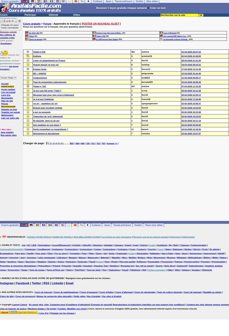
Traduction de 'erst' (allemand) (48, 116)
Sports (159, 266)
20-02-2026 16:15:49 (191, 112)
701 (93, 143)
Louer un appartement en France (49, 60)
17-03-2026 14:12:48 (191, 69)
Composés (30, 249)
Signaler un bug (9, 109)
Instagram (7, 283)
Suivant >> (112, 143)
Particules (82, 262)
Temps (24, 270)
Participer (30, 15)
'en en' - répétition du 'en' (45, 103)
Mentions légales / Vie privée (42, 309)
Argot (136, 245)
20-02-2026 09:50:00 (191, 125)
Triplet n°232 (100, 36)
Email (69, 283)
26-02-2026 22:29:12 (191, 95)
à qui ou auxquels (42, 112)
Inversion (14, 257)
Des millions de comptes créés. (8, 35)
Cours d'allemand (170, 33)
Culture (96, 225)
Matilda (132, 257)
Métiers (207, 257)
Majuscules (93, 257)
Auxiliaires (162, 245)
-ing (23, 245)
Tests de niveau (37, 270)
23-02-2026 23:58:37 (191, 103)
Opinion (52, 262)
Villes (177, 270)
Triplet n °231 (39, 86)
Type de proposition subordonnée (49, 82)
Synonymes (13, 270)
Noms (21, 262)
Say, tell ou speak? (145, 266)
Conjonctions (71, 249)
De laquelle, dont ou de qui (46, 121)
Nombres (11, 262)
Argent (128, 245)
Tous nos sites (154, 225)
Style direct (169, 266)
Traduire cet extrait (10, 112)
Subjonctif (182, 266)
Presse (4, 104)
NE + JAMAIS (39, 73)
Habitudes (155, 253)
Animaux (118, 245)
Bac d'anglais (93, 296)
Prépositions (44, 266)
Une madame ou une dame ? (47, 125)
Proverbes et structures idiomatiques (18, 266)
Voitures (186, 270)
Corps (132, 249)
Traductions (114, 270)
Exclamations (6, 253)
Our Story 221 (34, 33)
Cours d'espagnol (89, 292)
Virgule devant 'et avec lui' (46, 65)
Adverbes (97, 245)
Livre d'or (6, 95)
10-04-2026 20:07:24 (191, 52)
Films (50, 253)
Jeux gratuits (7, 132)
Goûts (112, 253)
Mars (124, 257)
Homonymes (195, 253)
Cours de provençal (25, 296)
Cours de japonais (193, 292)
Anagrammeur (40, 78)
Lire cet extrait (8, 92)
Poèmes (178, 262)
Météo (215, 257)
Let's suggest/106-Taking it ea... (175, 36)
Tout (104, 270)
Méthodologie (195, 257)
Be (170, 245)
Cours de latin (7, 296)
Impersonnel (210, 253)
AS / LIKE (31, 245)
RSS (46, 283)
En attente (215, 249)
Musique (171, 257)
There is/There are (55, 270)
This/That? (80, 270)
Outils (138, 225)
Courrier (152, 249)
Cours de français (43, 292)
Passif (92, 262)
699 (82, 143)
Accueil (4, 83)
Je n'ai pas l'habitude (43, 99)
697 (72, 143)
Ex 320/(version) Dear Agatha (107, 39)
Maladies (116, 257)
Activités (76, 245)
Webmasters (7, 115)
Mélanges (181, 257)
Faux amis (40, 253)
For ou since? (61, 253)
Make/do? (105, 257)
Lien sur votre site (10, 118)
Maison (82, 257)
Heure (185, 253)
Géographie (142, 253)
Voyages (195, 270)
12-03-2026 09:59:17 (191, 78)
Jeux (107, 225)
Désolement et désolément (46, 133)
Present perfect (191, 262)
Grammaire (121, 253)
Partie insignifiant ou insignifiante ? (50, 129)
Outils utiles (79, 296)
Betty (176, 245)
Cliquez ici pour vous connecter (10, 26)
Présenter (66, 266)
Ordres (60, 262)
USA (144, 270)
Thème (31, 36)
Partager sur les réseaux (62, 313)
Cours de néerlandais (144, 292)
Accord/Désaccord (61, 245)
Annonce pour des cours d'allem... (109, 33)
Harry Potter (167, 253)
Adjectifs (86, 245)
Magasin (73, 257)
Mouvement (159, 257)
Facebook (22, 283)
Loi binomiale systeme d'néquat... (176, 39)
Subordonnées (196, 266)
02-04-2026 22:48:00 (191, 56)
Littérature (62, 257)
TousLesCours (122, 225)
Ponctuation (154, 262)
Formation (75, 253)
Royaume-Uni (127, 266)
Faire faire (20, 253)
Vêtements (207, 270)
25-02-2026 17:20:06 (191, 99)
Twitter (36, 283)
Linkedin (57, 283)
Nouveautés (7, 98)
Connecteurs (86, 249)
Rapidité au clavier (212, 292)
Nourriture (31, 262)
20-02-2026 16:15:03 (191, 116)
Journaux (31, 257)
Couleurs (141, 249)
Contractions (109, 249)
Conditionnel (43, 249)
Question (87, 266)
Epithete (37, 56)
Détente (53, 15)
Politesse (141, 262)
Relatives (114, 266)
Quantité (77, 266)
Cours (3, 15)
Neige (3, 262)
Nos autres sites (9, 135)
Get (105, 253)
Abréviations (44, 245)
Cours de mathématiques (66, 292)
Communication (199, 245)
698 (77, 143)
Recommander (8, 106)
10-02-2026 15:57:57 (191, 133)
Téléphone (135, 270)
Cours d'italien (106, 292)
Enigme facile (39, 69)
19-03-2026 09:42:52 (191, 65)
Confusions (57, 249)
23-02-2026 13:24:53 (191, 108)
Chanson (184, 245)
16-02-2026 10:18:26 (191, 129)
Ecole (205, 249)
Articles (144, 245)
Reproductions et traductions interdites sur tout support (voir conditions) (149, 304)
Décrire (197, 249)
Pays (107, 262)
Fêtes (91, 253)
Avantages (6, 43)
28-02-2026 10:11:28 (191, 90)
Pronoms (205, 262)
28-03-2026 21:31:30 (191, 60)
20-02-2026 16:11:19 (191, 121)
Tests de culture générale (169, 292)
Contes (97, 249)
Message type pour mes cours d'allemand (53, 95)
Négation (41, 262)
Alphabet (108, 245)
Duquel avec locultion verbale (47, 108)
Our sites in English (111, 296)
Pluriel (114, 262)
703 (103, 143)
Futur (84, 253)
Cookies (62, 309)
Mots (149, 257)
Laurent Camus (19, 304)
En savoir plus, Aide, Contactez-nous (47, 304)
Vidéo (170, 270)
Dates (168, 249)
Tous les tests (94, 270)
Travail (125, 270)
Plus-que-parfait (127, 262)
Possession (167, 262)
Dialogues (178, 249)
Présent (56, 266)
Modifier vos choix (77, 309)
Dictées (188, 249)
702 (98, 143)
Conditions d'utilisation (78, 304)
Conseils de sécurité (101, 304)
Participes (71, 262)
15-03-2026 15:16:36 (191, 73)
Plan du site (7, 101)
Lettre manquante (46, 257)
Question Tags (101, 266)
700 (88, 143)
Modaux (141, 257)
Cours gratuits (31, 23)
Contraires (122, 249)
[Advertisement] (126, 184)
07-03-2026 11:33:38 (191, 86)
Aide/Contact (7, 86)
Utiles (76, 15)
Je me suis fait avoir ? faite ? (47, 90)
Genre (99, 253)
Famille (30, 253)
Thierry (69, 270)
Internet (4, 257)
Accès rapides (8, 89)
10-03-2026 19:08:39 (191, 82)
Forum (47, 23)
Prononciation (219, 262)
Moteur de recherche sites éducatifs (54, 296)
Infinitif (221, 253)
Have (177, 253)
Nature (223, 257)
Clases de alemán (35, 39)
